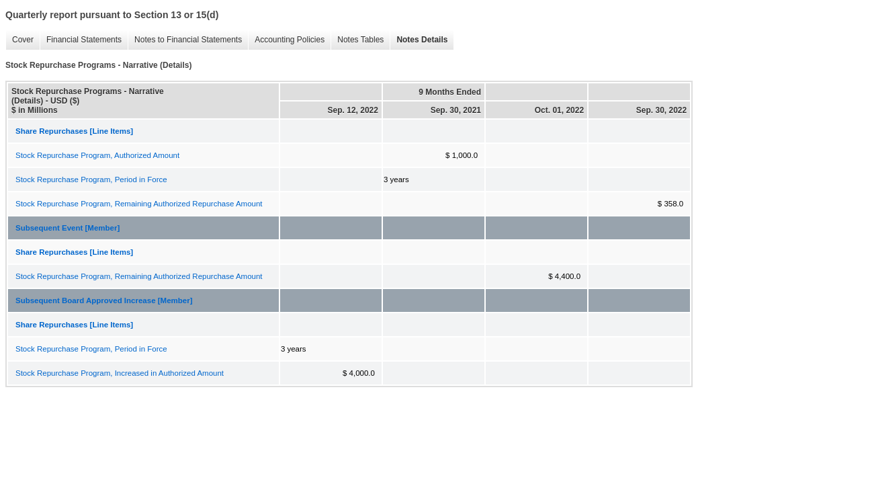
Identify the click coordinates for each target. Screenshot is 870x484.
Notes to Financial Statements (188, 39)
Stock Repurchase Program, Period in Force (91, 179)
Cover (23, 39)
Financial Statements (84, 39)
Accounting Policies (289, 39)
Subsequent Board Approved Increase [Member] (104, 300)
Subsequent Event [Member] (67, 228)
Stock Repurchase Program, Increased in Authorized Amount (119, 373)
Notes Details (421, 39)
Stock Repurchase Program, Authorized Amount (97, 155)
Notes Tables (360, 39)
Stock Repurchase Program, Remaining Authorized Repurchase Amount (139, 204)
